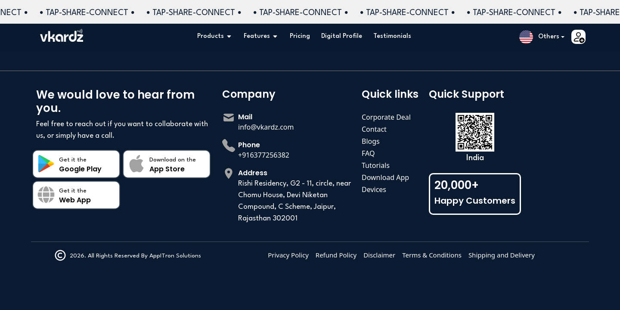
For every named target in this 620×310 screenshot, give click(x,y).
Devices (374, 189)
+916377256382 (263, 155)
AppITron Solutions (163, 256)
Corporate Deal (386, 117)
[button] (542, 37)
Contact (374, 129)
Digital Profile (341, 36)
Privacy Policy (328, 255)
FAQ (368, 153)
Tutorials (376, 165)
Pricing (300, 36)
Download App (385, 177)
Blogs (371, 141)
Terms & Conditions (472, 255)
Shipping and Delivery (542, 255)
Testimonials (392, 36)
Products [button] (214, 36)
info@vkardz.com (266, 127)
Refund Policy (376, 255)
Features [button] (261, 36)
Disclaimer (420, 255)
